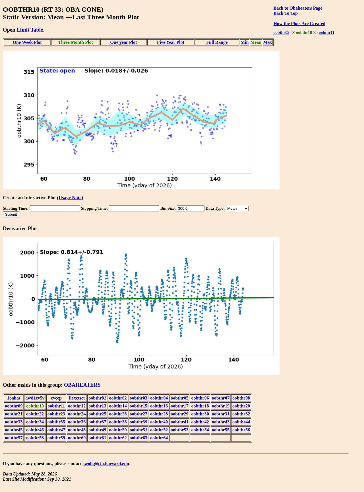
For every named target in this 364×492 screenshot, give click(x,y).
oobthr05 (179, 398)
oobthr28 (159, 413)
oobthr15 (138, 406)
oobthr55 (220, 429)
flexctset (77, 398)
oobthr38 (118, 421)
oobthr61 (97, 437)
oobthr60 (77, 437)
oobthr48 (77, 429)
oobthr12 (77, 406)
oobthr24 (77, 413)
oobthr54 (200, 429)
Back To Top (286, 13)
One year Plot (123, 42)
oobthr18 (200, 406)
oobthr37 (97, 421)
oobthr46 (35, 429)
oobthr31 (220, 413)
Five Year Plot (170, 42)
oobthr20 (241, 406)
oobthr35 (56, 421)
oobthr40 (159, 421)
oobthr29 (179, 413)
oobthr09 (281, 32)
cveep (56, 398)
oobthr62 (118, 437)
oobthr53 (179, 429)
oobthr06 (200, 398)
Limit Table (29, 30)
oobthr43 (220, 421)
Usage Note (70, 197)
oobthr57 (13, 437)
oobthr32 (241, 413)
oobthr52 (159, 429)
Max (267, 42)
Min (245, 42)
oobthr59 (56, 437)
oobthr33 (13, 421)
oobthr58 (35, 437)
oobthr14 (118, 406)
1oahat (13, 398)
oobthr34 (35, 421)
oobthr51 (138, 429)
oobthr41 (179, 421)
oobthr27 (138, 413)
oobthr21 (13, 413)
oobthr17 (179, 406)
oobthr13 (97, 406)
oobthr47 (56, 429)
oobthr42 (200, 421)
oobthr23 (56, 413)
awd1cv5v (35, 398)
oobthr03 (138, 398)
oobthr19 (220, 406)
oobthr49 (97, 429)
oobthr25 (97, 413)
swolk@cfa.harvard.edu (106, 463)
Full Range (217, 42)
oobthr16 (159, 406)
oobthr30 (200, 413)
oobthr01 (97, 398)
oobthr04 (159, 398)
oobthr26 (118, 413)
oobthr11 (326, 32)
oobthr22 (35, 413)
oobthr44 (241, 421)
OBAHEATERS (82, 385)
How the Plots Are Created (299, 23)
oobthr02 (118, 398)
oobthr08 (241, 398)
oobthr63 (138, 437)
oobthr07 (220, 398)
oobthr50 (118, 429)
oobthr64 (159, 437)
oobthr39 (138, 421)
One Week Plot (27, 42)
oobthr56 (241, 429)
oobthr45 (13, 429)
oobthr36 (77, 421)
